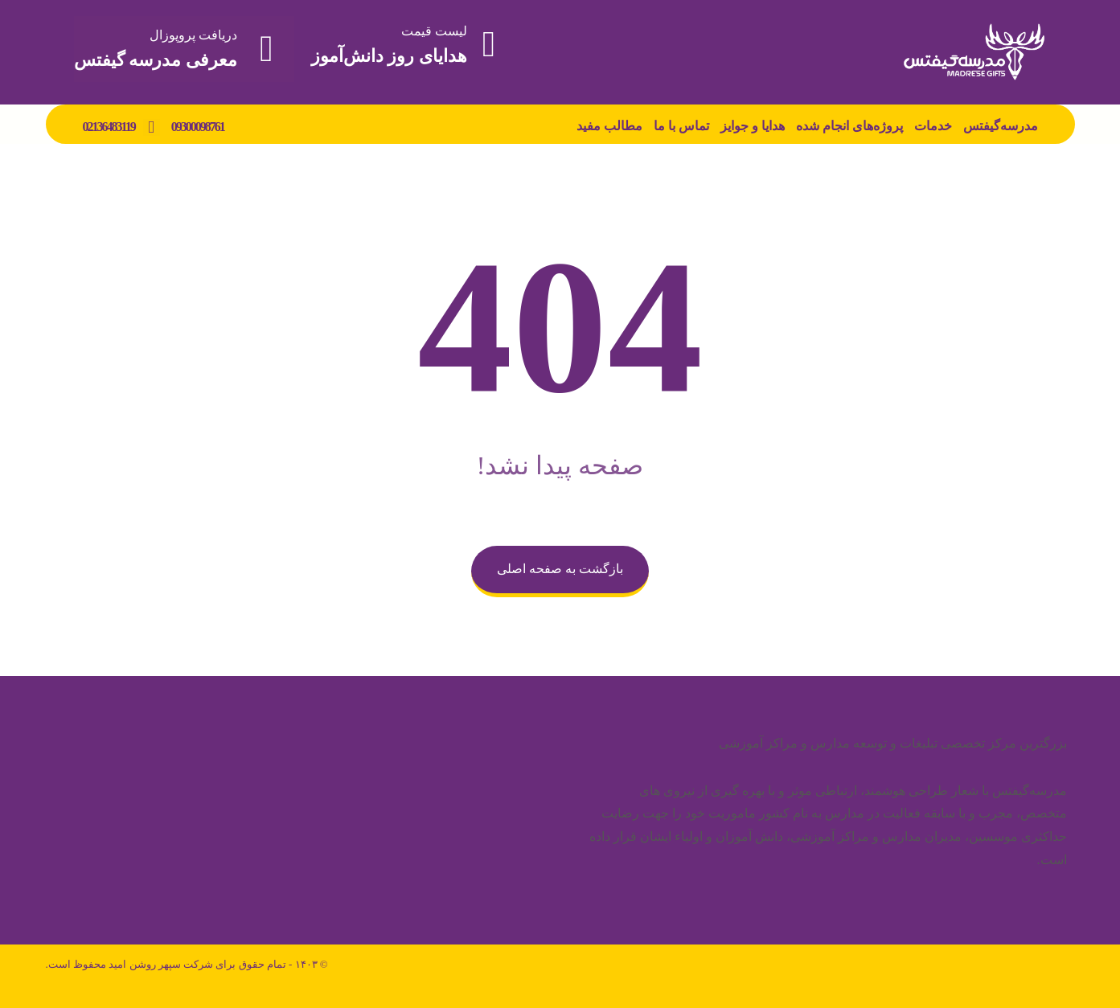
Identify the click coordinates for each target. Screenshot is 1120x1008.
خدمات (933, 126)
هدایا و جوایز (752, 126)
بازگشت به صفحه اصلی (560, 569)
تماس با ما (681, 126)
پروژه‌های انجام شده (849, 126)
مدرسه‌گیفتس (1000, 126)
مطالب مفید (609, 126)
